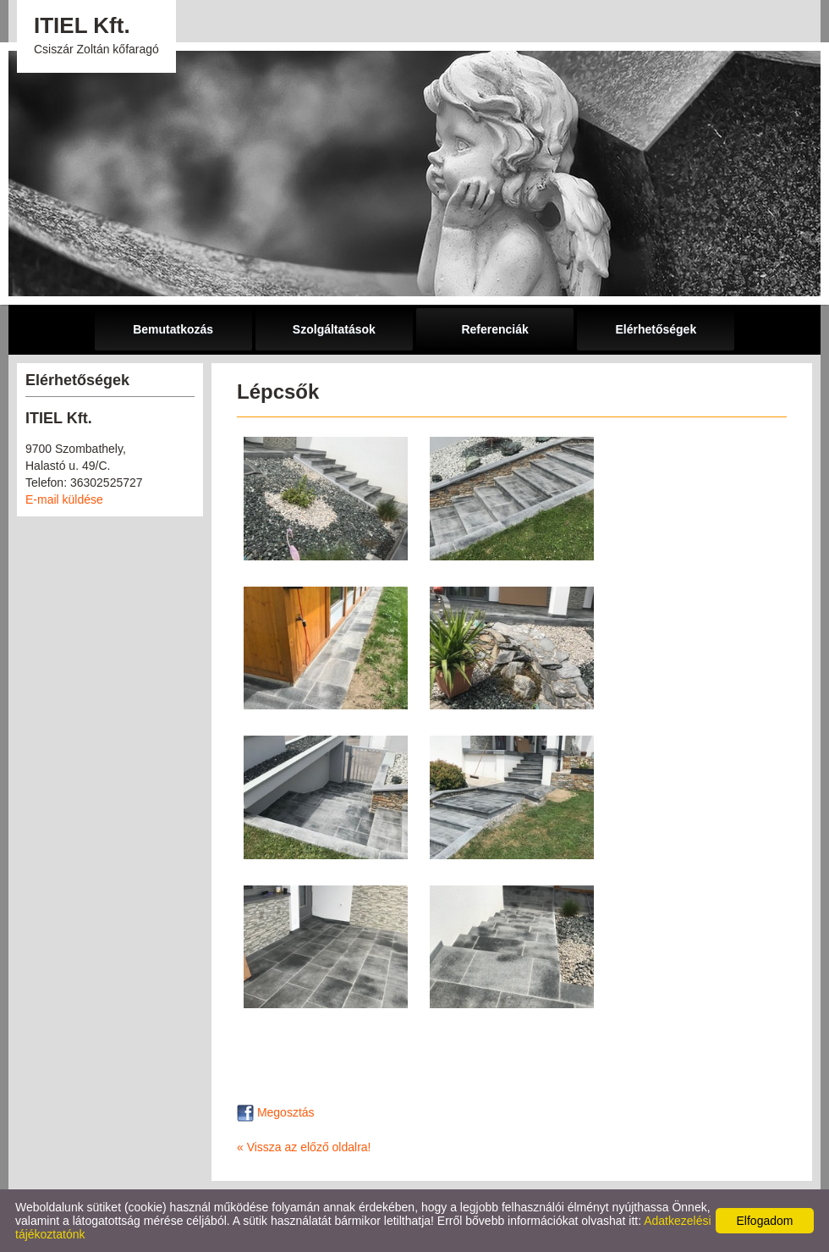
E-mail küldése (64, 499)
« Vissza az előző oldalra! (304, 1147)
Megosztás (276, 1112)
